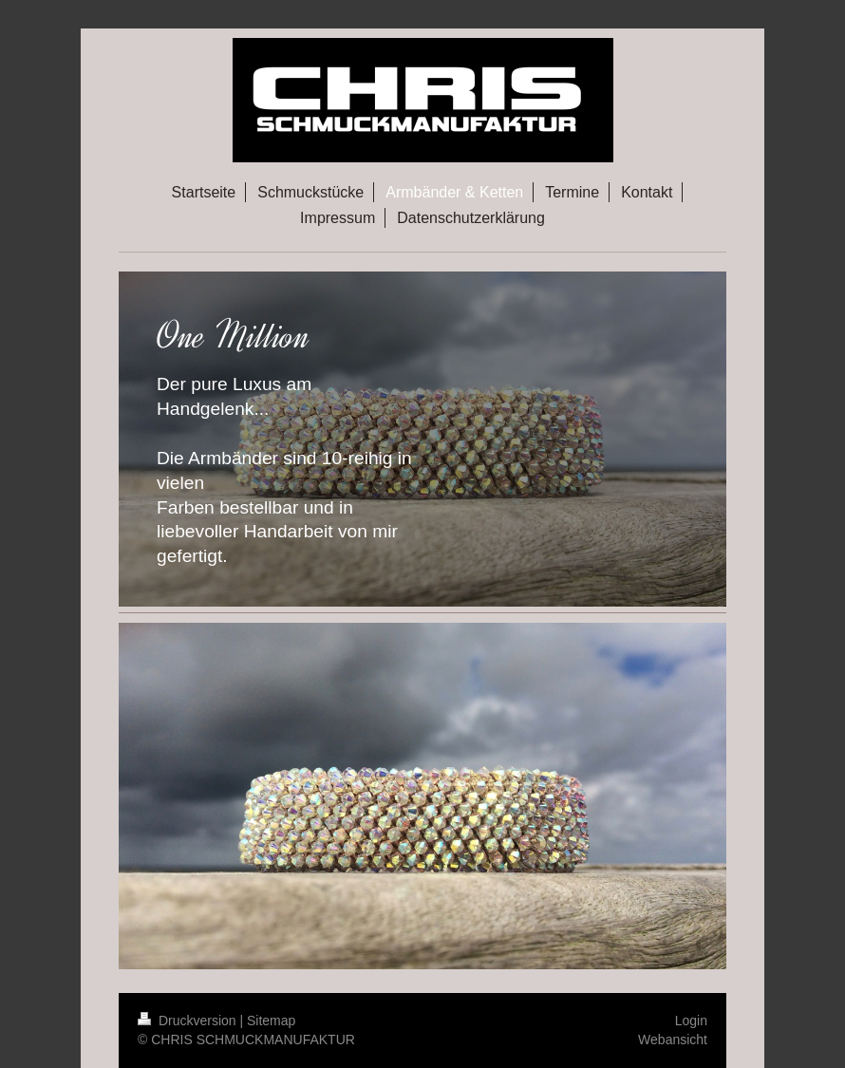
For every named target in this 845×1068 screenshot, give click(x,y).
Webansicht (672, 1039)
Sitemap (271, 1020)
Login (691, 1020)
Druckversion (188, 1020)
